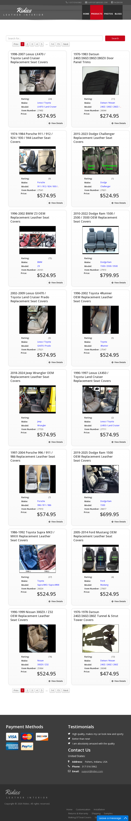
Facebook (117, 2)
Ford (102, 580)
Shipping (96, 813)
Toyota (103, 341)
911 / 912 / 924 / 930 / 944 (49, 186)
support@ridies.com (96, 2)
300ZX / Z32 (43, 664)
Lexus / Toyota (44, 102)
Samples (108, 813)
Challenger (105, 186)
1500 (102, 505)
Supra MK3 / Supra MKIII (48, 584)
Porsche (41, 182)
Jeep (39, 421)
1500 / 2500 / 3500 (109, 266)
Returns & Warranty (78, 813)
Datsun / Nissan (107, 102)
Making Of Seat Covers (79, 817)
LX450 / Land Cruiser (110, 425)
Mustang (104, 584)
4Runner (104, 345)
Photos (108, 13)
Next (65, 44)
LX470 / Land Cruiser (47, 106)
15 (58, 44)
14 (52, 44)
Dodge (103, 182)
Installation (99, 809)
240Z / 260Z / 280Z (109, 664)
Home (86, 13)
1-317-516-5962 (73, 2)
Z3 (38, 266)
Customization (83, 809)
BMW (39, 262)
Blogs (118, 13)
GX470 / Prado (44, 345)
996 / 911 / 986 (44, 505)
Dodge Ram (105, 262)
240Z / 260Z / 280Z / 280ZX (113, 106)
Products (96, 13)
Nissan (40, 660)
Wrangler (41, 425)
